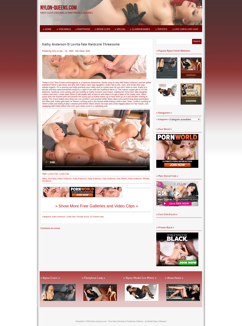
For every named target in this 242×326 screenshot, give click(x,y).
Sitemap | (163, 321)
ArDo (54, 51)
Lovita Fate (64, 174)
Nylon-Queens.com (58, 7)
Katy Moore (122, 178)
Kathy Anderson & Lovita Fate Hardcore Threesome (81, 44)
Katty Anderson (94, 178)
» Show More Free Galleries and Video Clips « (96, 206)
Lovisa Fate (53, 174)
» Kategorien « (162, 119)
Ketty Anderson (135, 178)
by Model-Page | (152, 321)
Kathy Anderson (64, 178)
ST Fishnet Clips (97, 217)
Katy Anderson (109, 178)
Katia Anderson (80, 178)
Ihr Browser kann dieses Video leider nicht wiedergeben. (96, 140)
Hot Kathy (52, 178)
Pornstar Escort (82, 217)
